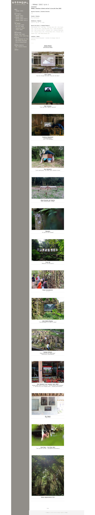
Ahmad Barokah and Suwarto (48, 200)
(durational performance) (47, 354)
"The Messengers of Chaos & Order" (48, 322)
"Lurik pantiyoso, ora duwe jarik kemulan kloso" (47, 170)
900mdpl (47, 512)
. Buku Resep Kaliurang (20, 40)
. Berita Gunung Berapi (20, 42)
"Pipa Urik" (48, 417)
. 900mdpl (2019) (18, 17)
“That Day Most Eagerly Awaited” (47, 107)
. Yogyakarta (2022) (19, 28)
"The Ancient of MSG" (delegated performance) (48, 448)
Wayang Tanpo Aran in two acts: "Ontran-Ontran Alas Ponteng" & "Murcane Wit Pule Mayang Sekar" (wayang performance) (47, 386)
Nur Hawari (48, 416)
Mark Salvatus (47, 106)
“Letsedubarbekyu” (48, 138)
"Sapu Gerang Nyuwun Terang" (47, 201)
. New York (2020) (19, 26)
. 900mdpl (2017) (18, 15)
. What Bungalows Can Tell (21, 39)
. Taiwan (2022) (18, 29)
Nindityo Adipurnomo (47, 137)
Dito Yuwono (48, 74)
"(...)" (48, 291)
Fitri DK (48, 262)
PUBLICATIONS (17, 32)
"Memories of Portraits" (48, 263)
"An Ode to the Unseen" (48, 232)
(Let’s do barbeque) (47, 139)
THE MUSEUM (17, 23)
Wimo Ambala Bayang (47, 321)
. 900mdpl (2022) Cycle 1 (21, 18)
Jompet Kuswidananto (47, 290)
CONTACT (16, 49)
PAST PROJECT (17, 14)
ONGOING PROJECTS (19, 45)
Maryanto (48, 231)
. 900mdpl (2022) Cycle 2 (21, 20)
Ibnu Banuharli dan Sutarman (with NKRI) (48, 384)
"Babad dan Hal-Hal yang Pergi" (48, 353)
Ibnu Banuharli (48, 169)
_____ (15, 12)
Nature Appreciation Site (48, 497)
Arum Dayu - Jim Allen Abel (48, 447)
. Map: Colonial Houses (20, 46)
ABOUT (15, 9)
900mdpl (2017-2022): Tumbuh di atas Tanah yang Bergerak (21, 36)
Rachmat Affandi (48, 352)
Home (48, 508)
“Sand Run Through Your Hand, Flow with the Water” (48, 75)
